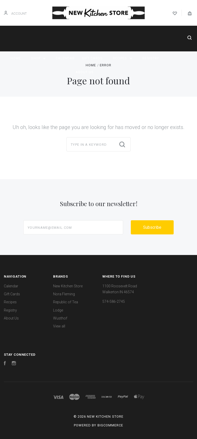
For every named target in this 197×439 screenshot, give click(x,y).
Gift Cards (92, 58)
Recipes (122, 58)
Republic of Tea (65, 302)
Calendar (65, 58)
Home (16, 58)
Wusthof (60, 318)
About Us (85, 72)
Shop (38, 58)
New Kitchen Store (68, 286)
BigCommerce (110, 425)
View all (59, 326)
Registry (150, 58)
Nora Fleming (64, 294)
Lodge (58, 310)
